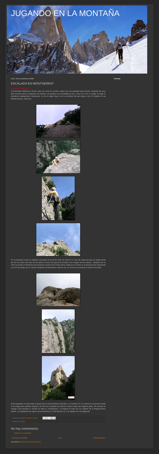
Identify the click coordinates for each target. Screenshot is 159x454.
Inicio (60, 438)
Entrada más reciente (19, 438)
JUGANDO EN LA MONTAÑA (65, 13)
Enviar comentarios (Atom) (31, 442)
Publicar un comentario (22, 433)
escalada (22, 421)
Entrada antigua (99, 438)
